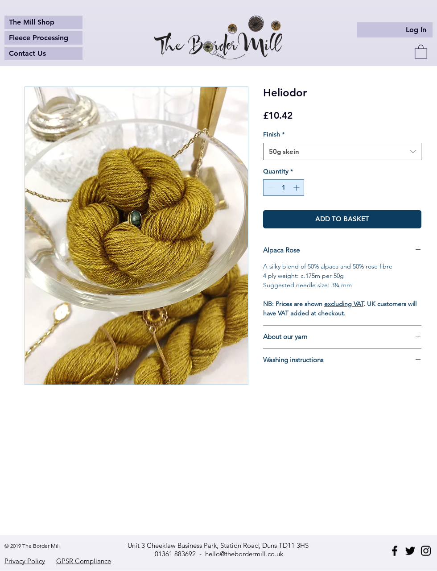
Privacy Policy (24, 561)
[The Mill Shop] (43, 22)
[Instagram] (426, 551)
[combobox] (342, 151)
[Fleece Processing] (43, 38)
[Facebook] (394, 551)
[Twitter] (410, 551)
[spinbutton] (284, 187)
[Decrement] (270, 187)
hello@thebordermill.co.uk (244, 554)
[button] (421, 51)
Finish (273, 134)
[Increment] (297, 187)
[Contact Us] (43, 53)
